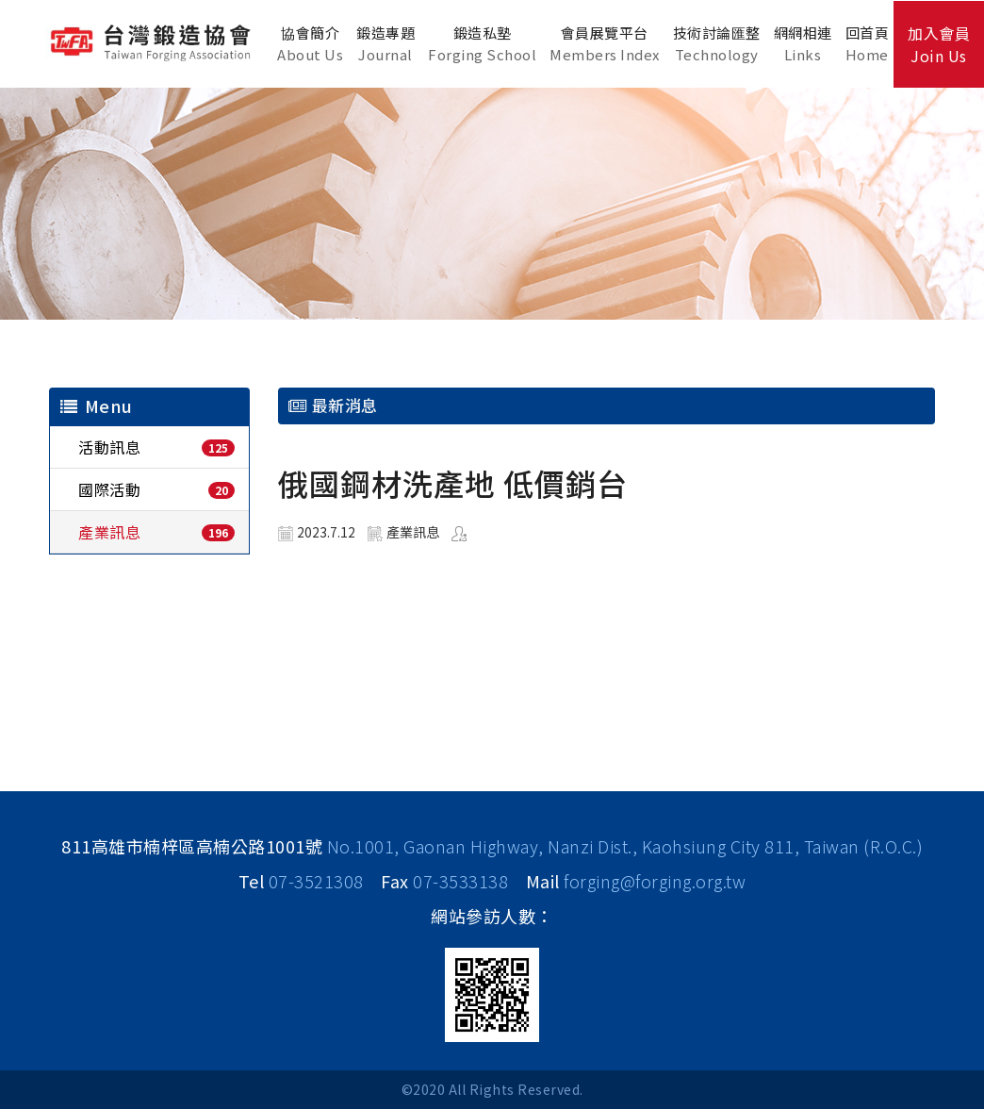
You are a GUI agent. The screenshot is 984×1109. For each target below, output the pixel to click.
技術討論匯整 (717, 44)
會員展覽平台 (604, 44)
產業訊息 (109, 532)
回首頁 (867, 44)
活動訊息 (109, 447)
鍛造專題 (385, 44)
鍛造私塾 (482, 44)
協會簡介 (310, 44)
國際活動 (109, 489)
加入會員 (939, 44)
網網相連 (803, 44)
